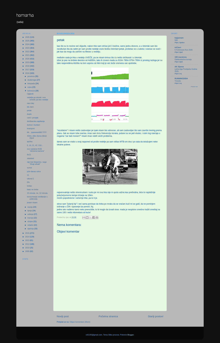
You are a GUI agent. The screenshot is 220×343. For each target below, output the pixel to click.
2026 (27, 37)
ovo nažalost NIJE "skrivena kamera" (36, 150)
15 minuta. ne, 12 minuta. (37, 193)
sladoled (30, 158)
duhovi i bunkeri (33, 125)
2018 (27, 66)
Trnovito (178, 81)
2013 (27, 240)
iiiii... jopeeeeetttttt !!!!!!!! (36, 132)
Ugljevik (30, 94)
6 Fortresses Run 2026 (183, 50)
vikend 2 (30, 179)
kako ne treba (32, 189)
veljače (31, 225)
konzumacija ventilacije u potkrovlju (37, 198)
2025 (27, 41)
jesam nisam (32, 202)
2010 (27, 248)
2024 (27, 44)
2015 (27, 233)
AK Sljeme (179, 67)
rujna (30, 87)
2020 (27, 59)
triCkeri (178, 47)
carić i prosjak (32, 118)
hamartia (25, 15)
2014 (27, 237)
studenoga (32, 80)
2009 (27, 251)
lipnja (30, 211)
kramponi (31, 128)
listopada (31, 83)
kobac (29, 186)
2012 (27, 244)
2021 (27, 55)
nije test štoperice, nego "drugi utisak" (37, 163)
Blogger (130, 335)
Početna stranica (108, 316)
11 (28, 175)
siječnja (31, 229)
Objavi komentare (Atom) (80, 322)
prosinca (31, 76)
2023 (27, 48)
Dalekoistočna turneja (183, 59)
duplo (29, 114)
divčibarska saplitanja (36, 121)
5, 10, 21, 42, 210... (35, 145)
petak (29, 110)
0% (28, 182)
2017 (27, 70)
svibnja (31, 214)
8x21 (29, 155)
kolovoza (31, 91)
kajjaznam (179, 38)
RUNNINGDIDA (181, 78)
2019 (27, 62)
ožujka (30, 221)
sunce (29, 168)
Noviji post (63, 316)
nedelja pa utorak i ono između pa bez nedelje (37, 98)
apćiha (29, 141)
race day (30, 103)
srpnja (30, 207)
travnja (31, 218)
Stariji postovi (155, 316)
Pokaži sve (194, 86)
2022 (27, 51)
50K (176, 40)
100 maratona (181, 57)
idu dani (30, 107)
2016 (27, 73)
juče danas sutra (34, 171)
